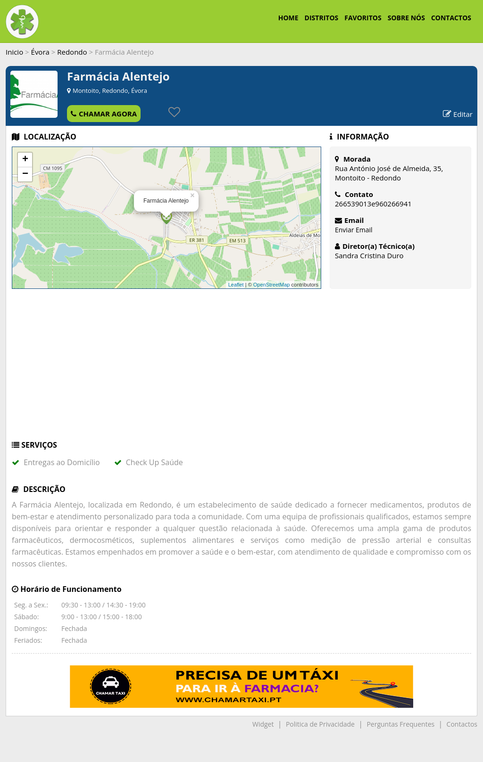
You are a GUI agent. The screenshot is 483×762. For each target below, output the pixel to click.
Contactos (462, 724)
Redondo (72, 52)
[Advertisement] (241, 369)
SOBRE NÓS (406, 17)
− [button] (25, 174)
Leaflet (236, 284)
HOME (288, 17)
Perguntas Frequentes (400, 724)
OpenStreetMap (271, 284)
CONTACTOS (451, 17)
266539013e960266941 (373, 203)
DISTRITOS (322, 17)
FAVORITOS (362, 17)
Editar (458, 114)
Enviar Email (354, 229)
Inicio (14, 52)
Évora (40, 52)
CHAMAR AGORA (104, 113)
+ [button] (25, 160)
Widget (263, 724)
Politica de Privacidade (320, 724)
